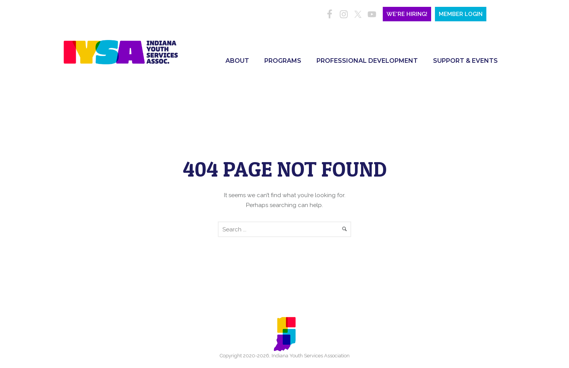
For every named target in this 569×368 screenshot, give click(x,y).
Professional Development (367, 60)
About (237, 60)
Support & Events (465, 60)
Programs (282, 60)
